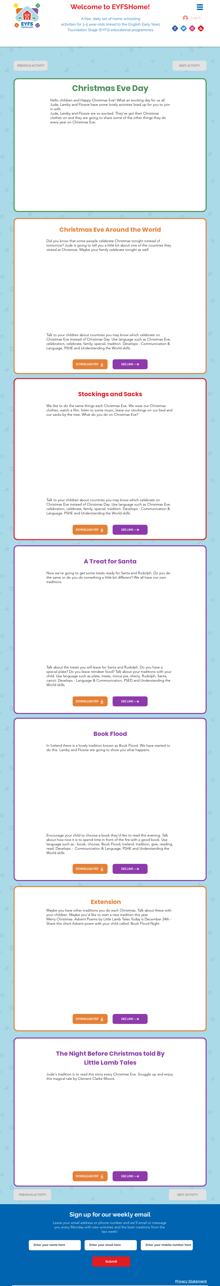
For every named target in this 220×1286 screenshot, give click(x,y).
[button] (200, 7)
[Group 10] (175, 28)
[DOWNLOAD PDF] (90, 364)
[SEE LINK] (130, 364)
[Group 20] (192, 28)
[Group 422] (201, 28)
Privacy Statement (191, 1281)
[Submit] (111, 1261)
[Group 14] (184, 28)
